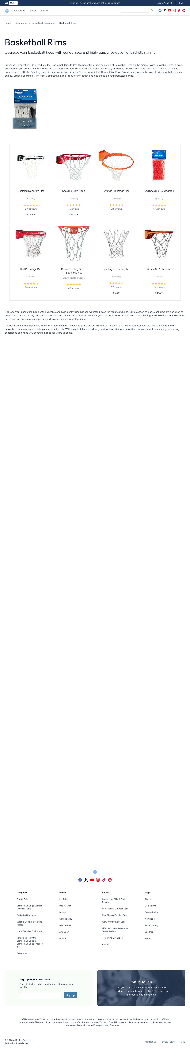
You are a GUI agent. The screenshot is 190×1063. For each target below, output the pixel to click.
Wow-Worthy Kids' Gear (113, 921)
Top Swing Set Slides (112, 937)
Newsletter (150, 918)
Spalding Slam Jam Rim (31, 191)
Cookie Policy (151, 912)
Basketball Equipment (43, 23)
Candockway (65, 918)
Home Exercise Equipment (29, 931)
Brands (33, 11)
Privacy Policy (152, 925)
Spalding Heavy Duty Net (116, 269)
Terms (148, 938)
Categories (19, 11)
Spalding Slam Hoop (73, 191)
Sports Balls (22, 899)
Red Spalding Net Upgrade (159, 191)
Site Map (149, 932)
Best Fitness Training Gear (114, 915)
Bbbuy (62, 912)
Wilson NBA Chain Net (159, 269)
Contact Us (150, 905)
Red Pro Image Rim (30, 269)
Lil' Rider (63, 899)
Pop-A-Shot (65, 905)
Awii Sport (64, 932)
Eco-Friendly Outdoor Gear (115, 908)
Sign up (70, 995)
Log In (182, 3)
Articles (44, 11)
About (148, 899)
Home (8, 23)
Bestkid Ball (65, 925)
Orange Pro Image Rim (116, 191)
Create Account (164, 3)
